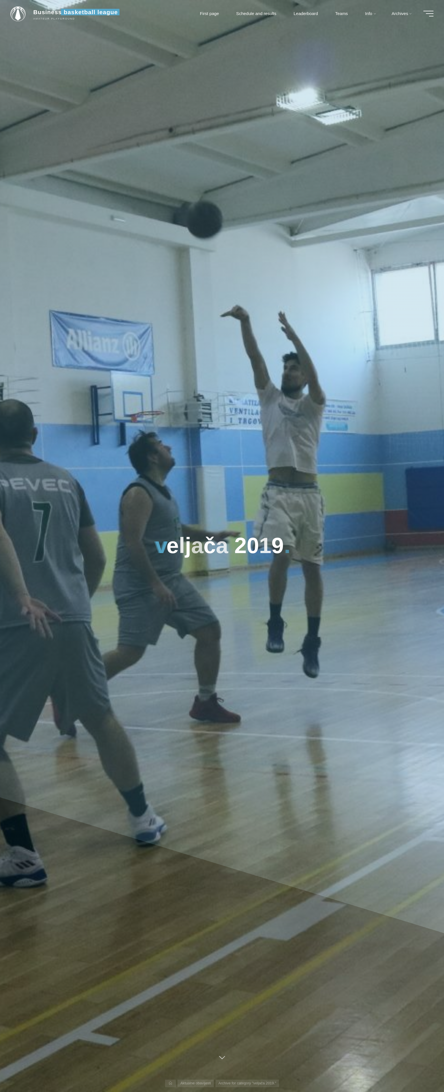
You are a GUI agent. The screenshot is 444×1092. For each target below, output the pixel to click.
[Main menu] (427, 13)
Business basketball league (76, 12)
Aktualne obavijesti (195, 1083)
